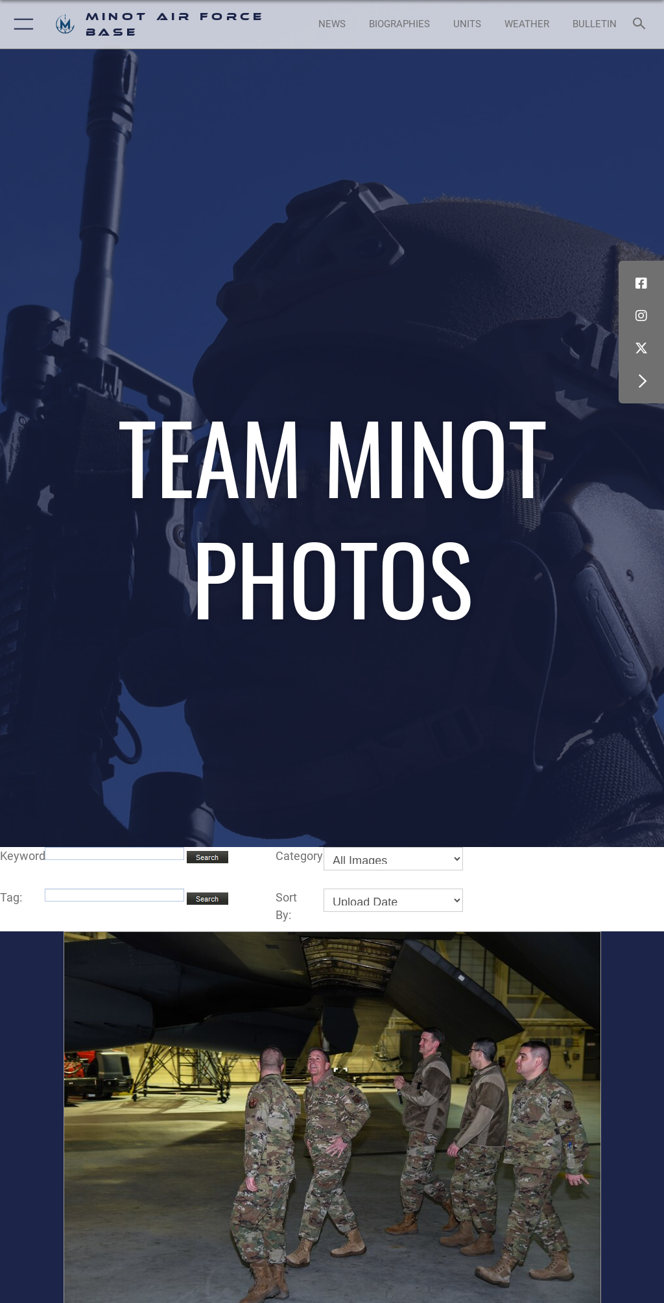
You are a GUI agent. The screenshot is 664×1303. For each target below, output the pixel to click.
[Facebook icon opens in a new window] (641, 283)
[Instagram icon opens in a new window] (641, 316)
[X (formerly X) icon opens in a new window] (641, 348)
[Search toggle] (641, 24)
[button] (21, 24)
